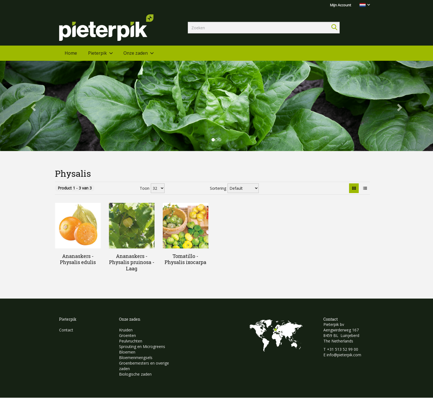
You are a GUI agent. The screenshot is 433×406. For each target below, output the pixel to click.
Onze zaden (135, 53)
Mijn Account (340, 4)
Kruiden (126, 330)
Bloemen (127, 352)
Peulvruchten (130, 341)
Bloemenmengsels (135, 357)
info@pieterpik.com (344, 354)
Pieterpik (97, 53)
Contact (66, 330)
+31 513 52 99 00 (342, 349)
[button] (32, 106)
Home (71, 53)
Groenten (127, 335)
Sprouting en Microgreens (142, 346)
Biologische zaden (135, 374)
